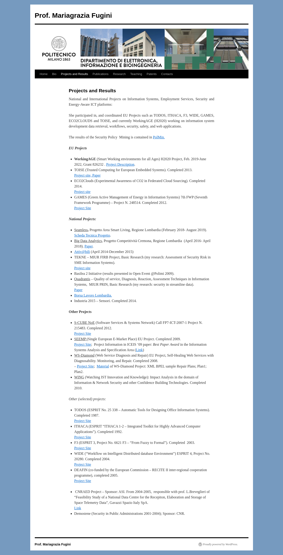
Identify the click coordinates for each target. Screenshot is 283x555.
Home (44, 74)
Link (139, 350)
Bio (54, 74)
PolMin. (159, 137)
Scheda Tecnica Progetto (92, 235)
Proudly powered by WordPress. (220, 544)
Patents (152, 74)
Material (103, 366)
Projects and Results (74, 74)
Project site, (83, 175)
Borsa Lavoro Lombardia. (93, 295)
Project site (82, 192)
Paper (96, 175)
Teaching (136, 74)
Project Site (82, 208)
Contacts (167, 74)
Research (119, 74)
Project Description (120, 164)
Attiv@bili (82, 252)
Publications (100, 74)
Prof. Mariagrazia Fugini (73, 15)
